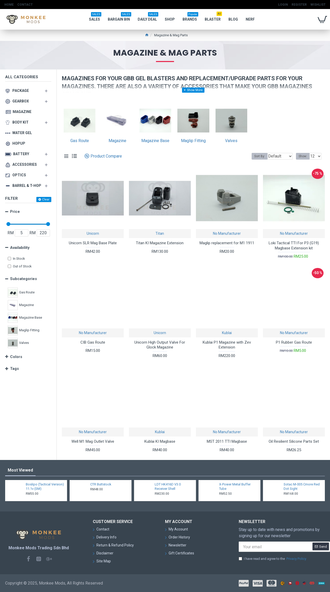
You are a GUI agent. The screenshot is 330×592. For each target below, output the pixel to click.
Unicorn (93, 233)
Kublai (227, 333)
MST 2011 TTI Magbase (227, 441)
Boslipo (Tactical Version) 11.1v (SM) (45, 486)
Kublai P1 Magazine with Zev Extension (227, 345)
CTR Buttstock (100, 484)
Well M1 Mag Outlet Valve (92, 441)
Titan (159, 233)
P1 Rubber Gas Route (294, 342)
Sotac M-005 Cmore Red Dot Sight (302, 486)
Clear (46, 199)
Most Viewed (20, 470)
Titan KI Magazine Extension (160, 243)
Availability (20, 247)
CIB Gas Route (92, 342)
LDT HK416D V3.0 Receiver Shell (168, 486)
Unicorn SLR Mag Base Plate (93, 243)
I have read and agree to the (273, 558)
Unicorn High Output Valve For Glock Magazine (159, 345)
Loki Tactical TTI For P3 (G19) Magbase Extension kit (294, 245)
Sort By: (255, 156)
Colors (16, 356)
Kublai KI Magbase (159, 441)
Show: (304, 156)
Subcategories (23, 278)
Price (15, 211)
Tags (14, 368)
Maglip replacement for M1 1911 (227, 243)
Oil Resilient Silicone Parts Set (294, 441)
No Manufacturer (227, 233)
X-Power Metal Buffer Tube (235, 486)
